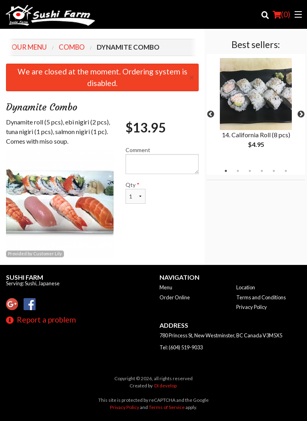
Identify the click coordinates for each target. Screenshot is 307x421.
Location (245, 287)
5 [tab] (274, 171)
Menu (165, 287)
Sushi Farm (24, 277)
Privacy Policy (251, 307)
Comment (162, 160)
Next (301, 114)
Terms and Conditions (261, 297)
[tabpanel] (256, 109)
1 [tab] (226, 171)
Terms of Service (167, 407)
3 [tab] (250, 171)
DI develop (165, 386)
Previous (211, 114)
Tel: (181, 347)
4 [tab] (262, 171)
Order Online (174, 297)
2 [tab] (238, 171)
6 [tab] (286, 171)
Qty (136, 192)
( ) (281, 14)
